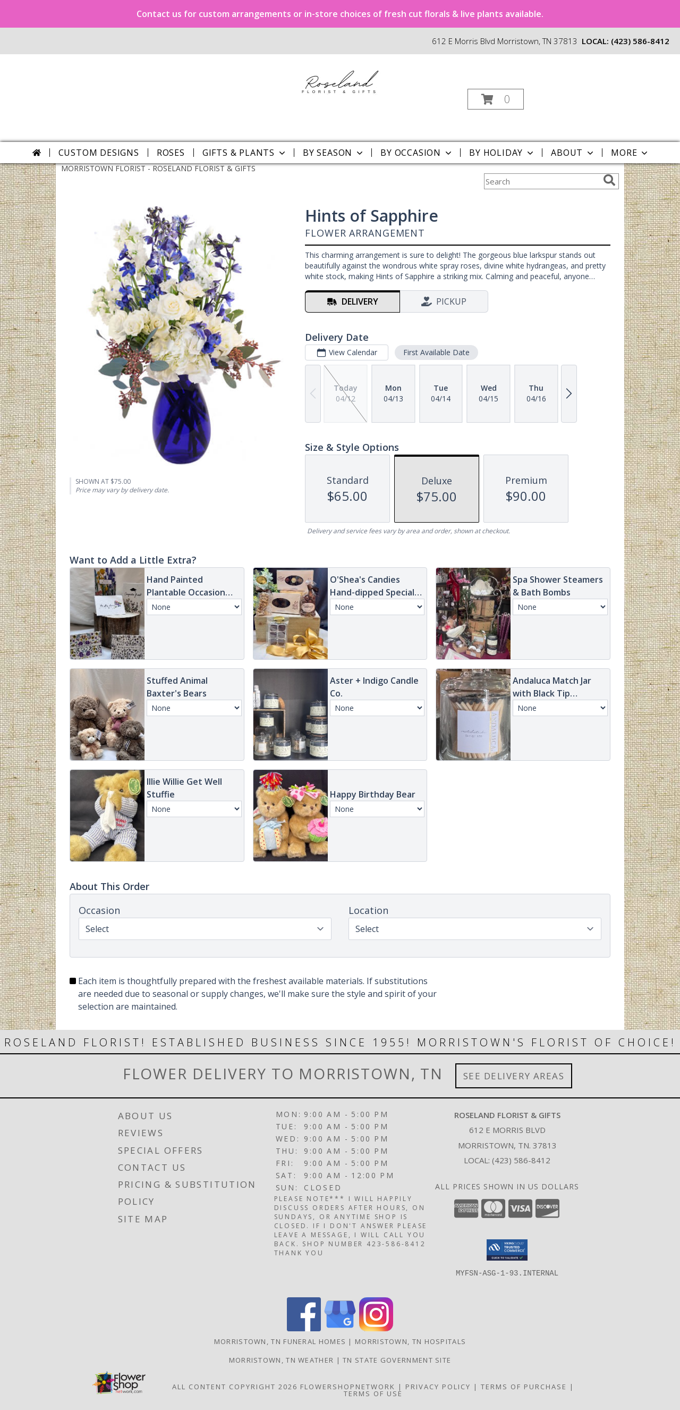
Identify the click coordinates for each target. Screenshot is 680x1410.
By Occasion (417, 152)
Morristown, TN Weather (281, 1360)
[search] (609, 180)
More (630, 152)
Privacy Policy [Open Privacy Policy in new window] (438, 1386)
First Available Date (436, 352)
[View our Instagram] (376, 1328)
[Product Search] (541, 181)
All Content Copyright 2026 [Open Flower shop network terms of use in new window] (235, 1386)
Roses (171, 152)
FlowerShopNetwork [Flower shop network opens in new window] (347, 1386)
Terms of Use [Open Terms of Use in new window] (373, 1393)
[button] (496, 99)
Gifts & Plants (244, 152)
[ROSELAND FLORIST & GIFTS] (339, 80)
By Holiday (502, 152)
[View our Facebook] (304, 1328)
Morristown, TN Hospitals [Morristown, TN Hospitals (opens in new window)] (410, 1341)
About (573, 152)
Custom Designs (98, 152)
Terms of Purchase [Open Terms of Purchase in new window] (524, 1386)
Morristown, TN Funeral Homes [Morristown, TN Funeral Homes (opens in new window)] (280, 1341)
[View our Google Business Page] (340, 1328)
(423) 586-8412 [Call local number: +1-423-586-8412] (640, 41)
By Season (334, 152)
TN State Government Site (397, 1360)
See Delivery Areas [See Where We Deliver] (514, 1076)
